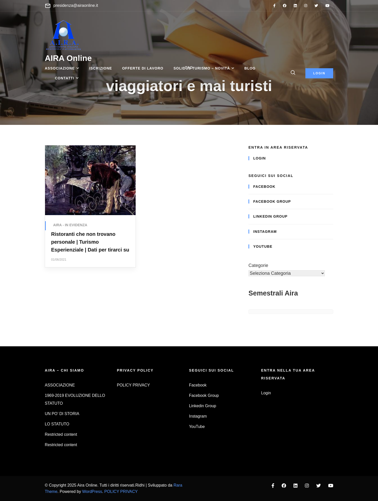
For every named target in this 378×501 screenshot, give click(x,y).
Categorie (258, 265)
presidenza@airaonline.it (75, 5)
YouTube (262, 246)
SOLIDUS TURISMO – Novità (202, 68)
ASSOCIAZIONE (60, 68)
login (319, 73)
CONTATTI (64, 78)
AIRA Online (68, 58)
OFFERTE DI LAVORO (142, 68)
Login (259, 158)
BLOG (250, 68)
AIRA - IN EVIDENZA (70, 225)
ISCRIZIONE (100, 68)
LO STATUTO (57, 424)
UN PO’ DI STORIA (62, 414)
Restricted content (61, 434)
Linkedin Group (270, 216)
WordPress (92, 491)
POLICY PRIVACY (133, 385)
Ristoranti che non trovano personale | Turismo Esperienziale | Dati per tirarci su (90, 242)
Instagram (265, 232)
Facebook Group (272, 201)
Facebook (264, 187)
